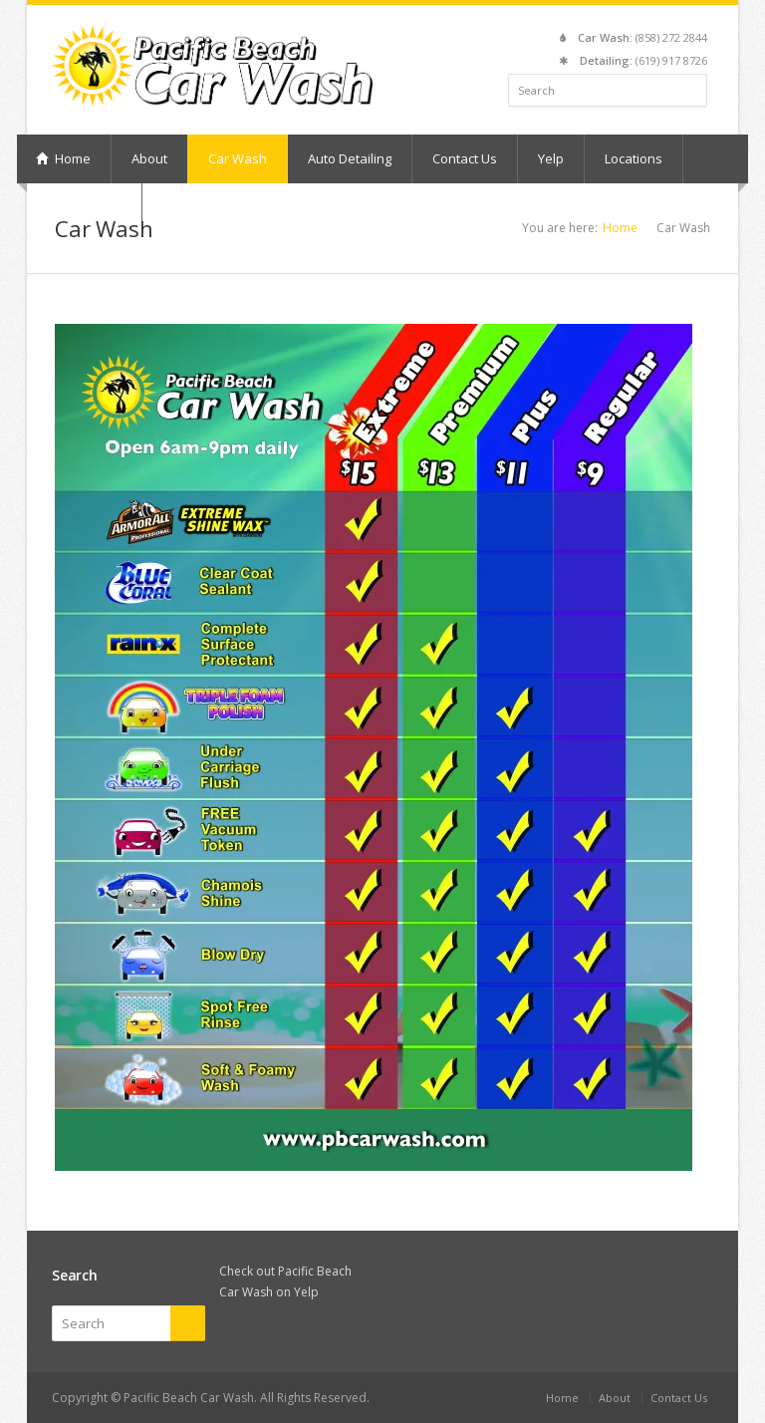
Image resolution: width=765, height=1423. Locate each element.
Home (63, 158)
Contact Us (464, 158)
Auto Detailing (349, 158)
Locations (633, 158)
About (149, 158)
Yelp (551, 158)
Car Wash (237, 158)
